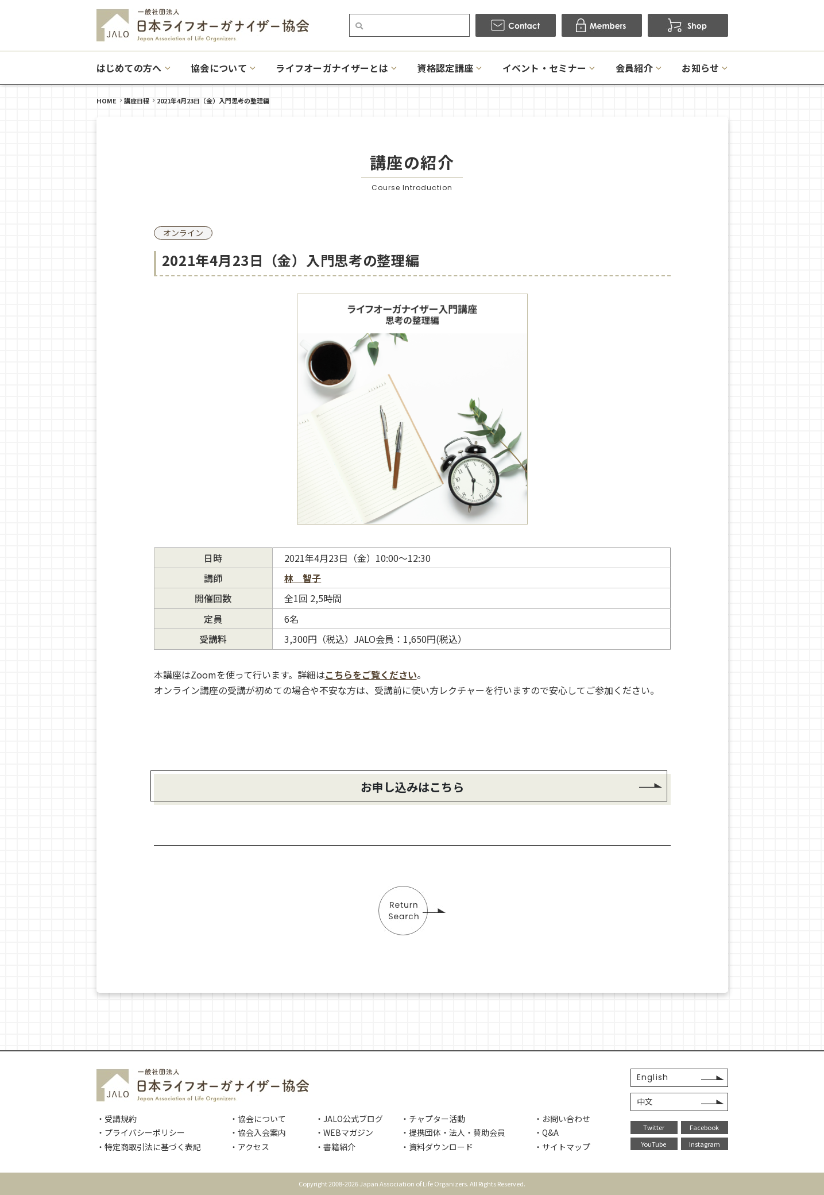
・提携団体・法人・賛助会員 (453, 1132)
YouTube (653, 1143)
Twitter (653, 1127)
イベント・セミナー (544, 68)
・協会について (258, 1118)
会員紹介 (634, 68)
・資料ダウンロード (437, 1147)
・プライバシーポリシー (140, 1132)
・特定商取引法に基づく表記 (148, 1147)
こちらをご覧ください (371, 674)
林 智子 (302, 578)
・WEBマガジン (344, 1132)
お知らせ (700, 68)
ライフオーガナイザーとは (332, 68)
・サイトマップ (562, 1147)
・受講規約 (116, 1118)
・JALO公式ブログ (349, 1118)
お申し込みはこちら (412, 786)
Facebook (704, 1127)
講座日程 (136, 101)
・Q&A (546, 1132)
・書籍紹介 (335, 1147)
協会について (219, 68)
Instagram (704, 1143)
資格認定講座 (445, 68)
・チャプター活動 (433, 1118)
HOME (106, 101)
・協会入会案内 (258, 1132)
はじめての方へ (129, 68)
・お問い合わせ (562, 1118)
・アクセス (249, 1147)
